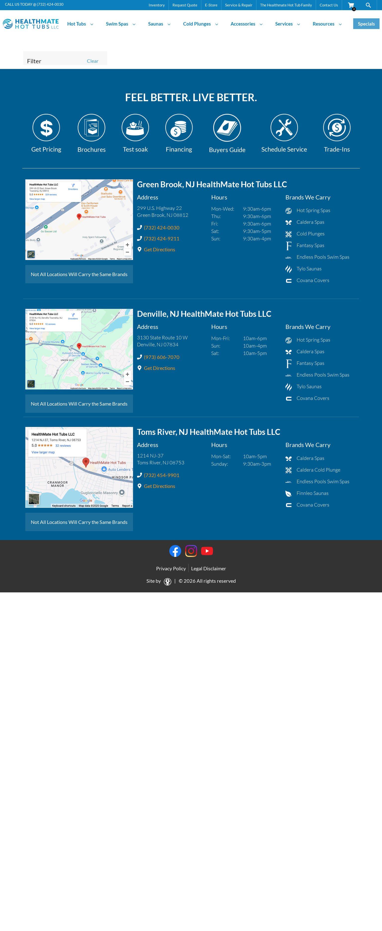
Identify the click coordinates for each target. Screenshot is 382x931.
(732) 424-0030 (50, 4)
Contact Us (329, 5)
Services (288, 24)
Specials (366, 24)
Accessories (247, 24)
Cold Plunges (201, 24)
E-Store (211, 5)
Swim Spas (121, 24)
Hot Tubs (80, 24)
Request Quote (185, 5)
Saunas (159, 24)
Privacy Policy (171, 568)
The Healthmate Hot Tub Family (286, 5)
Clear (93, 61)
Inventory (157, 5)
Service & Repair (238, 5)
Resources (327, 24)
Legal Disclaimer (208, 568)
